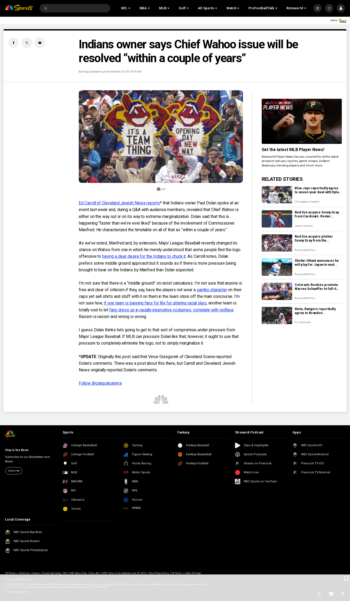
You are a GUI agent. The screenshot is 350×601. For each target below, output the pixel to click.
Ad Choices (11, 573)
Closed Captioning (51, 573)
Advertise (24, 573)
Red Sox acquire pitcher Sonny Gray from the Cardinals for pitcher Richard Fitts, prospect (318, 238)
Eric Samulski (303, 322)
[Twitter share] (26, 42)
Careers (36, 573)
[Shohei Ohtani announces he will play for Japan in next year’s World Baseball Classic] (277, 267)
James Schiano (304, 225)
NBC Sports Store (78, 573)
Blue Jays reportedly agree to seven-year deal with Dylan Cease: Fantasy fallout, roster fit (318, 190)
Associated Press (305, 249)
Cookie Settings (193, 573)
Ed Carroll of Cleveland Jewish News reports (119, 202)
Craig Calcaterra (92, 71)
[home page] (19, 8)
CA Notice (176, 573)
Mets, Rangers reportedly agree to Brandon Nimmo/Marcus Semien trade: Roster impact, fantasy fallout (317, 311)
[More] (317, 8)
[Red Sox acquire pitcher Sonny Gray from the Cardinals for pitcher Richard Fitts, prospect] (277, 243)
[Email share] (39, 42)
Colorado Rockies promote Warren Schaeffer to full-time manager (318, 287)
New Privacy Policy (159, 573)
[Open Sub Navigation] (130, 8)
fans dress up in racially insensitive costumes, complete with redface (171, 309)
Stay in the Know (17, 450)
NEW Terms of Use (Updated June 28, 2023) (124, 573)
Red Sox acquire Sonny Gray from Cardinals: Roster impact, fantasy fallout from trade (317, 214)
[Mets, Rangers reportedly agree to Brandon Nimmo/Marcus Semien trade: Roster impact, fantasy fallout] (277, 315)
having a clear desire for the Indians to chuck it (144, 256)
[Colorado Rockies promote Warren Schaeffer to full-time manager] (277, 291)
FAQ (65, 573)
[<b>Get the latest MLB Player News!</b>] (302, 121)
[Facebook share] (13, 42)
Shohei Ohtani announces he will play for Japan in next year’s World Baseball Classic (317, 263)
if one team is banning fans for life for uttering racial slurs (155, 303)
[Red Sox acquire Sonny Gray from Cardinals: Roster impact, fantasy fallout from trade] (277, 218)
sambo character (212, 289)
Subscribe (13, 470)
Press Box (94, 573)
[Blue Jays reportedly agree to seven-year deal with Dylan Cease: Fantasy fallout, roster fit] (277, 194)
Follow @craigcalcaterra (100, 383)
